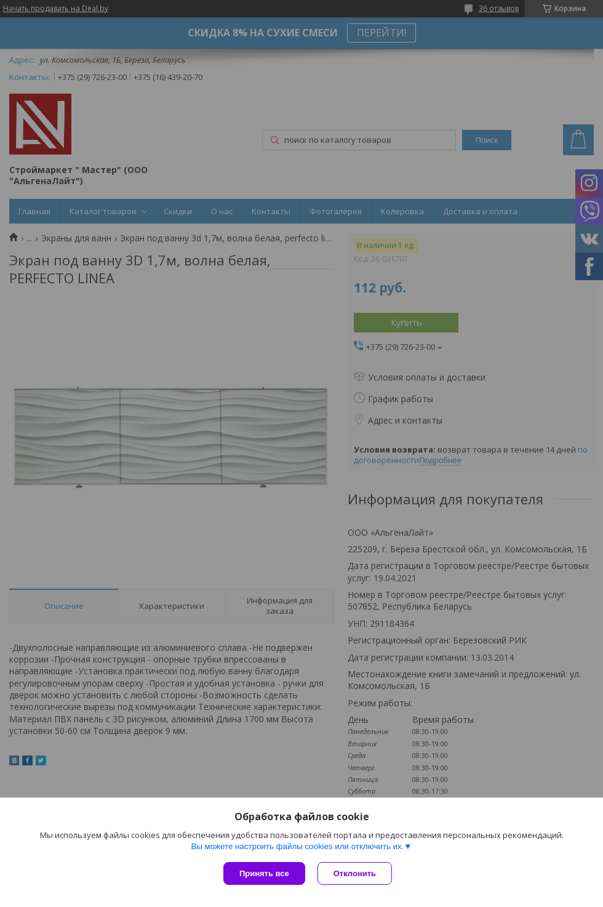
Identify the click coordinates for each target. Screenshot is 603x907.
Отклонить (354, 873)
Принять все (264, 873)
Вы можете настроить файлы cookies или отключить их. (297, 846)
